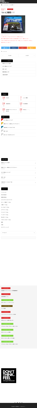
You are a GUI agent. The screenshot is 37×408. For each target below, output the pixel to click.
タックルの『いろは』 (5, 207)
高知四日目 (8, 103)
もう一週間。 (25, 97)
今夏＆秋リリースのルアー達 (9, 127)
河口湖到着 (25, 103)
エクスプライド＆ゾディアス (6, 199)
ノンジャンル (10, 9)
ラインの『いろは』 (5, 212)
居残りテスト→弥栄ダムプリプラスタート (12, 123)
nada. (2, 224)
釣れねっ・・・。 (26, 109)
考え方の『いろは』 (5, 217)
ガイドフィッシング (5, 227)
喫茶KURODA (3, 197)
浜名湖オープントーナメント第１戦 (11, 110)
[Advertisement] (18, 83)
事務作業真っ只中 (5, 71)
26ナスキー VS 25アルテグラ (9, 134)
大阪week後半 (5, 74)
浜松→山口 (4, 69)
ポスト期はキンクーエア (7, 66)
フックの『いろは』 (5, 214)
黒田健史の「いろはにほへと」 (21, 406)
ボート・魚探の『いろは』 (6, 202)
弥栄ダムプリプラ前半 (6, 63)
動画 (2, 222)
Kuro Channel (3, 194)
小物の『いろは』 (4, 204)
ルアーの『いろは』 (5, 209)
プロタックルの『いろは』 (6, 219)
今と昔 (7, 97)
